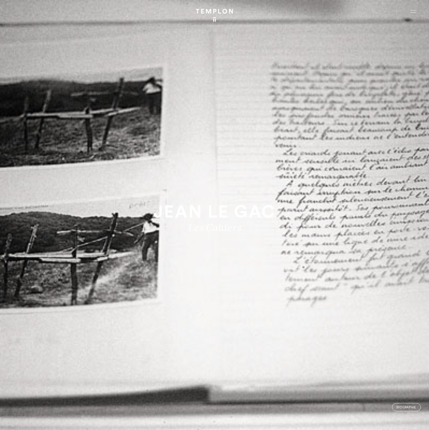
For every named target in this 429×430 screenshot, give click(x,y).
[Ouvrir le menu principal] (413, 11)
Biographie (406, 407)
